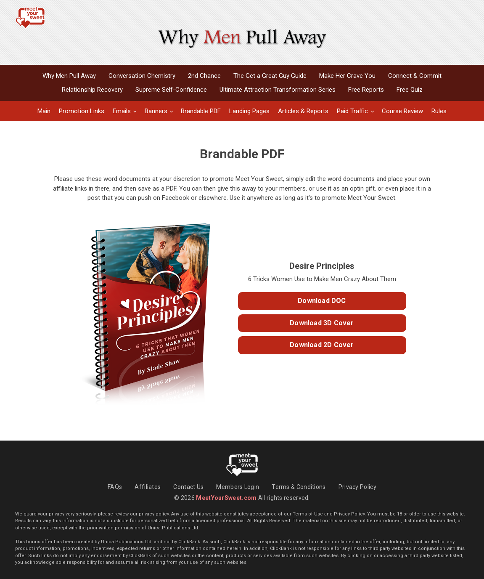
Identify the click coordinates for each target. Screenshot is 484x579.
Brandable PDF (201, 111)
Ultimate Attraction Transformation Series (278, 89)
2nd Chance (204, 76)
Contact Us (188, 486)
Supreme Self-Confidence (171, 89)
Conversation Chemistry (141, 76)
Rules (439, 111)
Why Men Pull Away (69, 76)
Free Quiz (410, 89)
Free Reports (366, 89)
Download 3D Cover (322, 323)
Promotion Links (81, 111)
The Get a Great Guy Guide (270, 76)
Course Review (402, 111)
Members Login (237, 486)
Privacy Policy (357, 486)
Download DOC (322, 301)
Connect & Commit (415, 76)
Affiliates (148, 486)
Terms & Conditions (298, 486)
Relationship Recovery (92, 89)
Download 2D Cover (322, 345)
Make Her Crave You (347, 76)
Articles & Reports (303, 111)
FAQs (115, 486)
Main (43, 111)
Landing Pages (249, 111)
